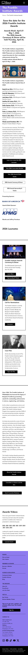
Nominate (10, 324)
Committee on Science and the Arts (14, 484)
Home (4, 15)
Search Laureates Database (12, 493)
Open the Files (11, 371)
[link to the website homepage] (6, 2)
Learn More (10, 274)
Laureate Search (9, 541)
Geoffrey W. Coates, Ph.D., (9, 101)
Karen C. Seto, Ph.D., (8, 115)
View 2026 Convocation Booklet (14, 168)
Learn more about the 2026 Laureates (14, 161)
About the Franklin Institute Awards (14, 473)
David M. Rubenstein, (8, 93)
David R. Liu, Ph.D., (7, 89)
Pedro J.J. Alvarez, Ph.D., (9, 111)
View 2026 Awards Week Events (14, 175)
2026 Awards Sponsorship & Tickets (14, 189)
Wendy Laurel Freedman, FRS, (10, 121)
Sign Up (11, 610)
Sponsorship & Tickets (13, 278)
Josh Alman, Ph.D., (7, 97)
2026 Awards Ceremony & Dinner (14, 182)
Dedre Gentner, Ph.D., (8, 105)
